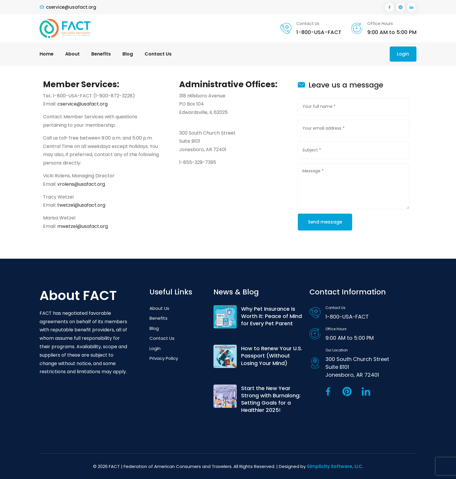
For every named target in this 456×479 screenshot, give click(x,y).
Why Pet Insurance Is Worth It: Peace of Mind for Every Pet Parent (271, 316)
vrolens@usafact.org (81, 184)
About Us (159, 308)
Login (403, 54)
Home (47, 54)
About (72, 54)
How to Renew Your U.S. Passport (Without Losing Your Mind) (271, 356)
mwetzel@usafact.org (82, 226)
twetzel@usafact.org (81, 205)
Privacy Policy (163, 358)
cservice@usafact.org (71, 7)
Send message (325, 222)
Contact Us (158, 54)
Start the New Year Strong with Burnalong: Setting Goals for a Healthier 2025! (270, 399)
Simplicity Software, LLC (334, 466)
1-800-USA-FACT (318, 32)
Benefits (101, 54)
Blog (127, 54)
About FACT (78, 295)
